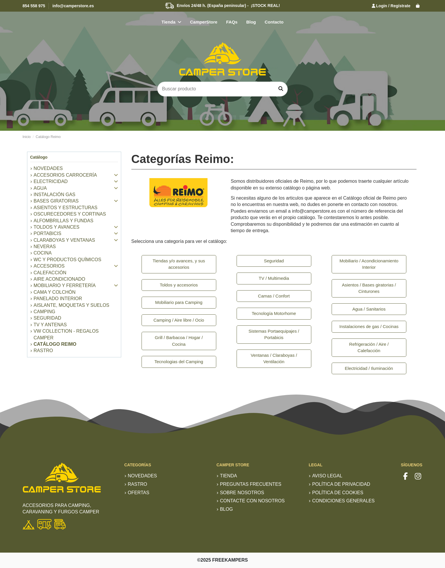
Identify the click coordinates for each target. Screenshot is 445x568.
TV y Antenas (50, 324)
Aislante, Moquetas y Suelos (72, 305)
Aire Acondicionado (59, 279)
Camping (45, 311)
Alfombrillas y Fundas (64, 220)
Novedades (142, 475)
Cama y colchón (55, 292)
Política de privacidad (341, 484)
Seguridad (47, 318)
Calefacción (50, 272)
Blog (226, 509)
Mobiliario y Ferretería (65, 285)
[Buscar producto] (281, 89)
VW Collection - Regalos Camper (66, 334)
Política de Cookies (337, 492)
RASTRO (43, 350)
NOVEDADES (48, 168)
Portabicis (47, 233)
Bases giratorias (56, 200)
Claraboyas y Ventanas (64, 240)
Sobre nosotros (242, 492)
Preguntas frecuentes (250, 484)
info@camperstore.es (73, 5)
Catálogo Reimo (55, 344)
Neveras (45, 246)
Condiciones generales (343, 500)
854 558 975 (34, 5)
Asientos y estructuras (66, 207)
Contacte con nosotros (252, 500)
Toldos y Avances (57, 227)
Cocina (43, 252)
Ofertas (138, 492)
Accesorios (49, 266)
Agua (40, 188)
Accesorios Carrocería (65, 175)
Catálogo (39, 157)
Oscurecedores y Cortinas (70, 214)
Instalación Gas (55, 194)
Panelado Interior (58, 298)
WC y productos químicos (67, 259)
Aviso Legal (327, 475)
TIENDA (228, 475)
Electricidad (51, 181)
